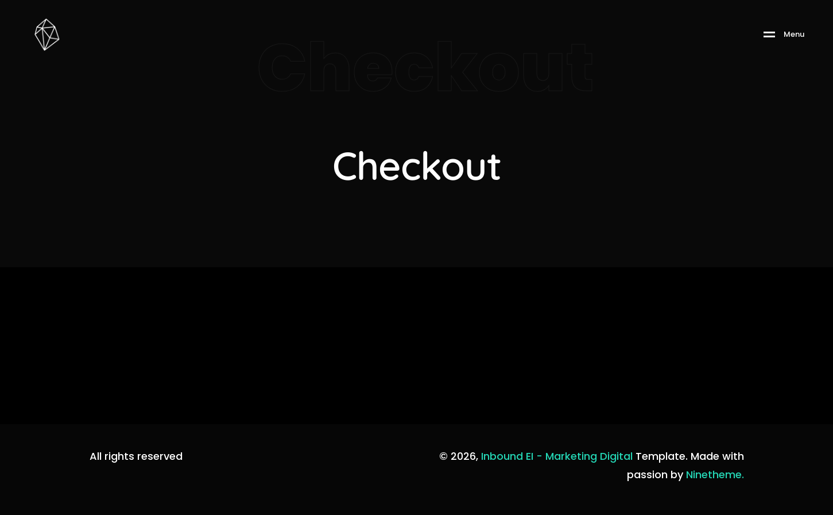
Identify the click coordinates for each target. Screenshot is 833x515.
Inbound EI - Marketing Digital (557, 456)
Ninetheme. (715, 474)
